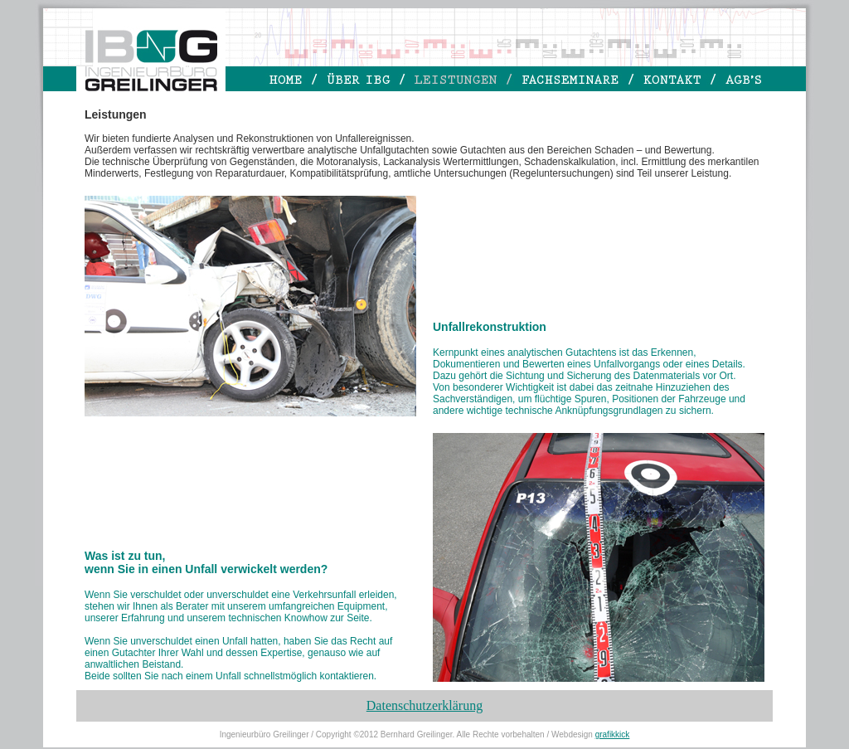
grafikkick (612, 734)
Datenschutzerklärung (424, 705)
